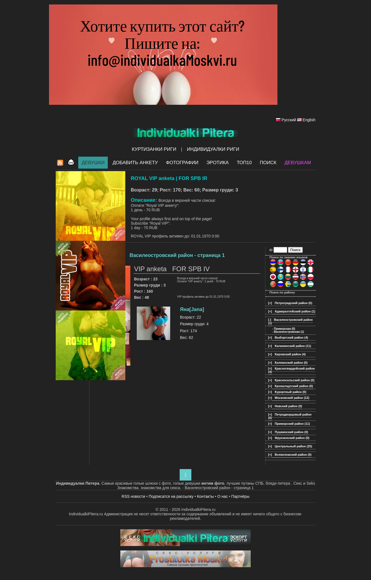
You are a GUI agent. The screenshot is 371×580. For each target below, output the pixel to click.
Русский (289, 120)
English (309, 120)
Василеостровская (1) (289, 331)
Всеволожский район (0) (293, 454)
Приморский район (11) (292, 423)
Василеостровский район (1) (290, 321)
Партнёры (240, 496)
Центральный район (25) (293, 446)
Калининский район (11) (293, 346)
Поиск (268, 162)
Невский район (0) (288, 406)
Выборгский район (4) (291, 337)
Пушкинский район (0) (291, 432)
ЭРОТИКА (217, 162)
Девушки (93, 162)
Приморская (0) (284, 328)
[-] (269, 319)
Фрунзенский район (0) (292, 438)
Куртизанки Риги (154, 149)
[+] (270, 303)
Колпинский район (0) (291, 362)
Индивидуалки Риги (213, 149)
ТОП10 (244, 162)
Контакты (205, 496)
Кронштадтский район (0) (294, 386)
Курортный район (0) (290, 392)
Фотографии (182, 162)
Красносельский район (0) (294, 380)
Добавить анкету (135, 162)
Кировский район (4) (290, 354)
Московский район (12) (292, 397)
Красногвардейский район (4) (291, 370)
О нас (222, 496)
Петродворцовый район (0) (290, 416)
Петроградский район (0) (293, 303)
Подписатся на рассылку (171, 496)
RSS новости (133, 496)
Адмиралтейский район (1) (295, 311)
